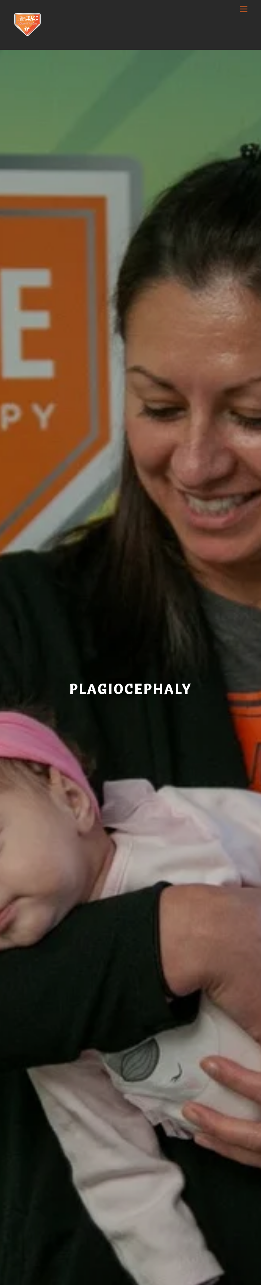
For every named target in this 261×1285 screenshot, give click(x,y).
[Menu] (243, 9)
